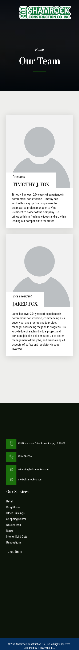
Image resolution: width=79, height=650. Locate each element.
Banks (9, 530)
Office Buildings (15, 513)
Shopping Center (16, 519)
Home (39, 49)
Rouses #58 (13, 525)
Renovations (13, 542)
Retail (9, 501)
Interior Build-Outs (16, 536)
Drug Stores (13, 507)
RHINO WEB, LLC (46, 647)
